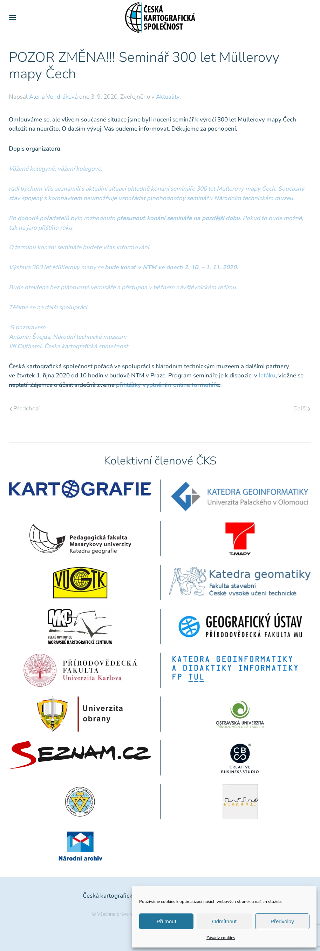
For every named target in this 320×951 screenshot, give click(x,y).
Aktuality (167, 97)
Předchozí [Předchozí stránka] (24, 408)
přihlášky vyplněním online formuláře (167, 385)
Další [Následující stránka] (302, 408)
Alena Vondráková (53, 97)
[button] (12, 17)
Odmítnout (224, 921)
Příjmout (166, 921)
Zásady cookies (220, 937)
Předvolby (282, 921)
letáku (267, 375)
